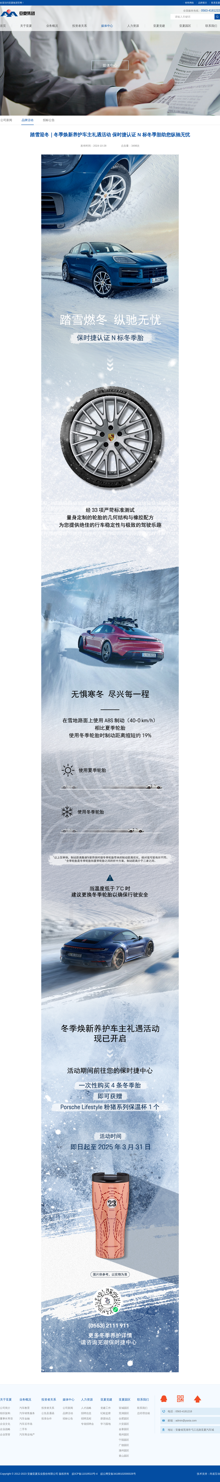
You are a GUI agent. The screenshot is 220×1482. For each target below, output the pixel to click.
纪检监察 (105, 1413)
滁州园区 (124, 1450)
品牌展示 (202, 2)
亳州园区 (124, 1434)
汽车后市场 (25, 1424)
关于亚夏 (26, 25)
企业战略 (5, 1429)
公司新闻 (6, 120)
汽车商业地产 (27, 1434)
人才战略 (86, 1408)
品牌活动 (27, 120)
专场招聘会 (87, 1424)
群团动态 (105, 1418)
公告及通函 (47, 1413)
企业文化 (5, 1424)
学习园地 (105, 1424)
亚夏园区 (185, 25)
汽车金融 (24, 1418)
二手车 (23, 1429)
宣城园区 (124, 1408)
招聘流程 (86, 1418)
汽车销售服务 (27, 1413)
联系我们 (211, 25)
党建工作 (105, 1408)
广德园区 (124, 1445)
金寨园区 (124, 1429)
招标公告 (49, 120)
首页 (3, 25)
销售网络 (189, 2)
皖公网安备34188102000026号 (118, 1473)
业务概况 (52, 25)
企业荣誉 (5, 1434)
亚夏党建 (159, 25)
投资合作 (46, 1418)
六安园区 (124, 1424)
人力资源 (133, 25)
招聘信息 (86, 1413)
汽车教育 (24, 1408)
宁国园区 (124, 1440)
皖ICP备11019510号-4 (85, 1473)
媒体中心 (107, 25)
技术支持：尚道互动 (208, 1473)
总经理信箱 (143, 1413)
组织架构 (5, 1413)
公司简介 (5, 1408)
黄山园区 (124, 1455)
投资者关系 (79, 25)
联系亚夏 (215, 2)
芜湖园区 (124, 1413)
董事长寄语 (6, 1418)
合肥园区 (124, 1418)
